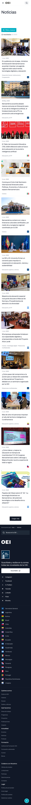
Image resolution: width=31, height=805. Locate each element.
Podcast (3, 739)
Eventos (3, 732)
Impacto (3, 725)
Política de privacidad (7, 788)
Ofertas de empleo (6, 767)
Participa (4, 774)
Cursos (3, 752)
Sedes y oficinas (6, 704)
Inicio (13, 527)
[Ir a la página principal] (7, 3)
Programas (4, 715)
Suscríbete (15, 571)
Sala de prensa (5, 777)
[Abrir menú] (3, 3)
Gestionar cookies (6, 798)
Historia (3, 697)
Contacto (4, 780)
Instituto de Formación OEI (9, 746)
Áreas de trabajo (6, 711)
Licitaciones (4, 770)
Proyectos (4, 718)
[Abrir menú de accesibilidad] (26, 800)
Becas (3, 756)
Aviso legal (4, 791)
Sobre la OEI (5, 694)
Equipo (3, 701)
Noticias (3, 735)
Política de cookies (6, 794)
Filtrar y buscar (9, 30)
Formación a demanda (8, 749)
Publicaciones (5, 721)
